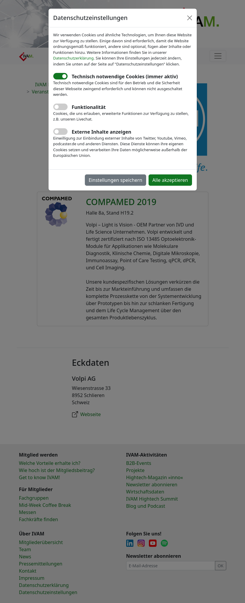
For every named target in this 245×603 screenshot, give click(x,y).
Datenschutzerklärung (73, 58)
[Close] (189, 18)
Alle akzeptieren (170, 180)
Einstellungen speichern (115, 180)
